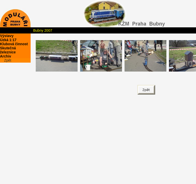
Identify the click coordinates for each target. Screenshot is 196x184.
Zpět (7, 60)
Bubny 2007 (42, 30)
